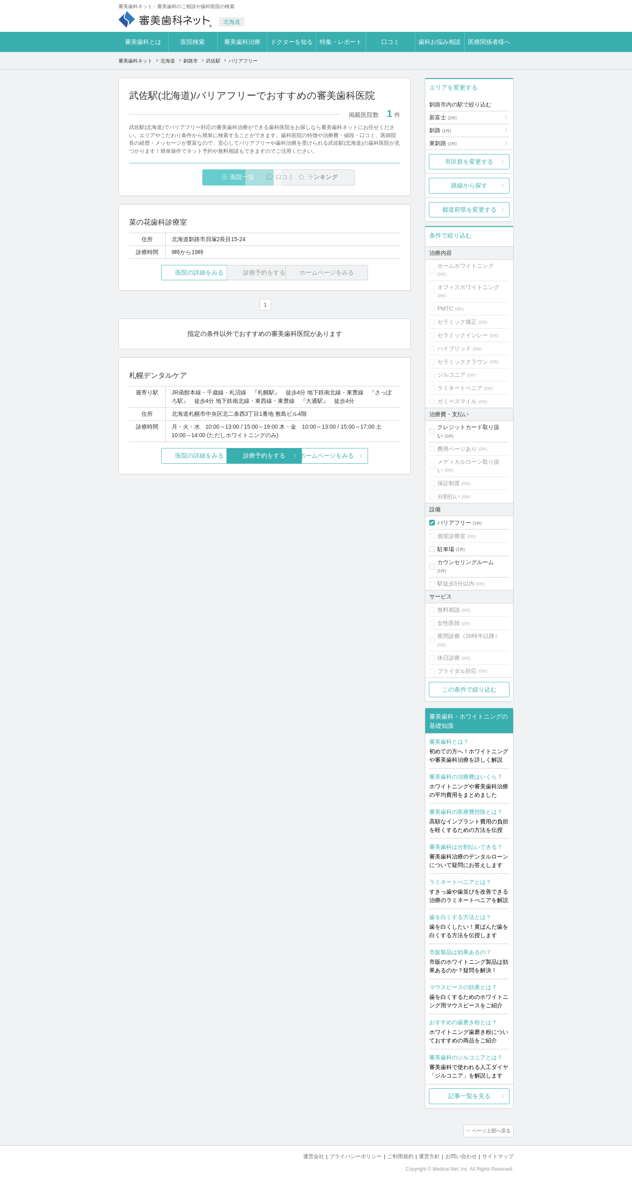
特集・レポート (341, 41)
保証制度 (448, 483)
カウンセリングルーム (465, 562)
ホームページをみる (355, 455)
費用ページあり (457, 449)
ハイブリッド (454, 348)
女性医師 (448, 623)
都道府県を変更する (469, 209)
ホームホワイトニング (465, 266)
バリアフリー (454, 522)
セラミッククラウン (462, 361)
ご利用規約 (400, 1156)
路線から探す (469, 185)
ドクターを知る (291, 41)
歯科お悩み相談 (439, 41)
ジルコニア (451, 374)
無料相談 (448, 610)
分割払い (448, 496)
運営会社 (313, 1156)
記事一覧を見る (469, 1095)
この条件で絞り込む (469, 689)
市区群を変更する (469, 161)
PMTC (445, 308)
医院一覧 (185, 177)
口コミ (390, 41)
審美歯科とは (143, 41)
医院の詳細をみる (174, 272)
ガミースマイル (457, 401)
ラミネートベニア (459, 388)
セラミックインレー (462, 335)
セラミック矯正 (457, 322)
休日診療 (448, 657)
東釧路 (443, 143)
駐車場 (445, 549)
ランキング (354, 177)
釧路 (440, 130)
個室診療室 (451, 536)
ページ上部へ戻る (490, 1131)
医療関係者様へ (489, 41)
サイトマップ (498, 1156)
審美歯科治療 (242, 41)
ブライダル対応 (457, 671)
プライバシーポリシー (355, 1156)
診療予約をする (264, 455)
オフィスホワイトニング (468, 287)
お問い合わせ (461, 1156)
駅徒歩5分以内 (455, 583)
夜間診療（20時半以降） (468, 636)
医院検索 (193, 41)
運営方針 (429, 1156)
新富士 (443, 117)
